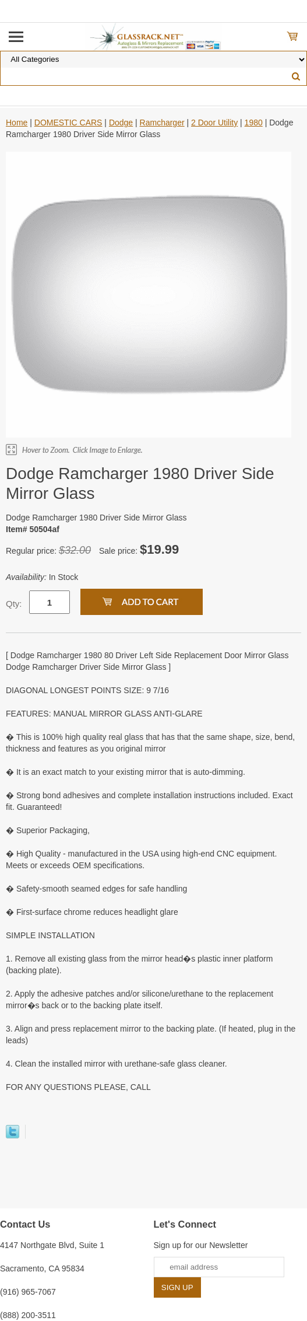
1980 (254, 122)
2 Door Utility (214, 122)
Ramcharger (162, 122)
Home (16, 122)
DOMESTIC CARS (68, 122)
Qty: (14, 604)
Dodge (121, 122)
